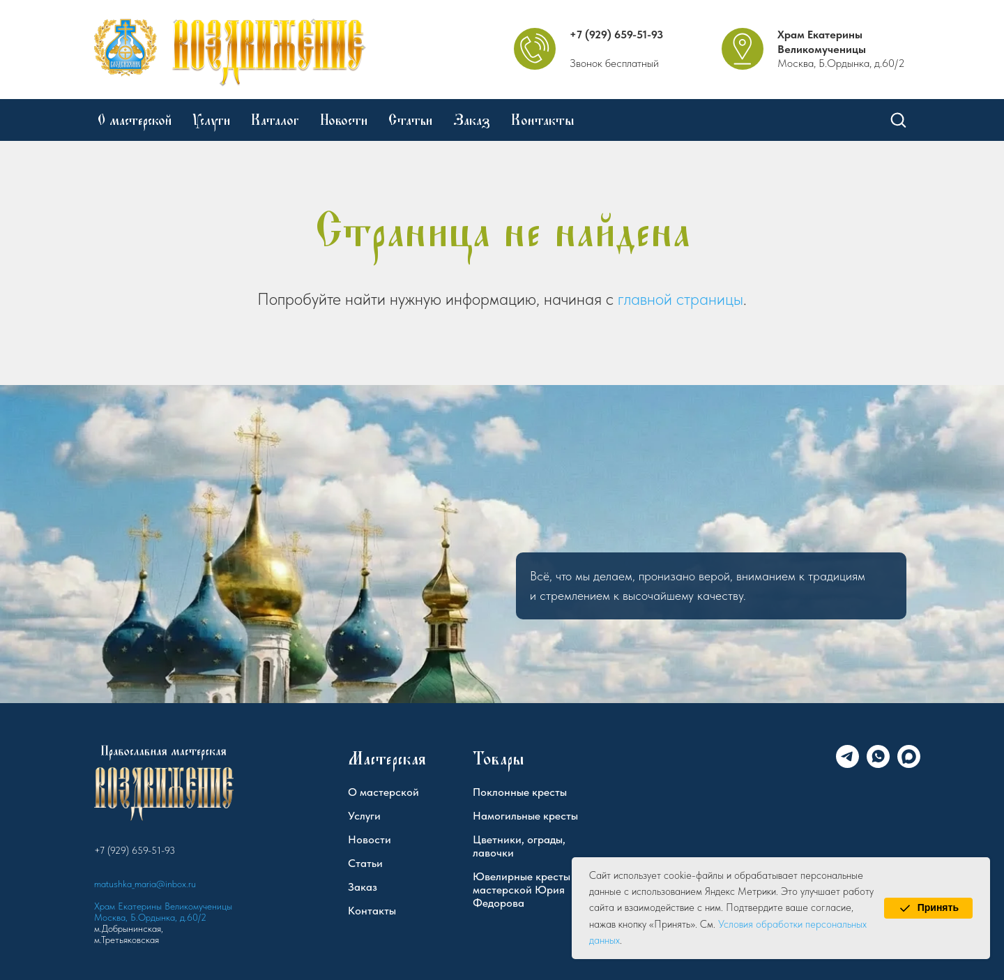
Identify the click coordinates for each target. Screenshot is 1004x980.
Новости (343, 120)
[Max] (908, 764)
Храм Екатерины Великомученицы (821, 42)
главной (645, 299)
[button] (898, 119)
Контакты (543, 120)
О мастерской (135, 120)
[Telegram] (847, 764)
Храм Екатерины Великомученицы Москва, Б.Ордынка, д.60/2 (163, 911)
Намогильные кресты (525, 815)
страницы (709, 299)
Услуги (211, 120)
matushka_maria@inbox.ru (145, 883)
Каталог (275, 120)
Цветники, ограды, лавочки (519, 846)
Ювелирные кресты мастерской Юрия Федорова (521, 890)
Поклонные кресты (520, 792)
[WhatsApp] (878, 764)
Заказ (471, 120)
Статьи (410, 120)
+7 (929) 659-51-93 (616, 34)
